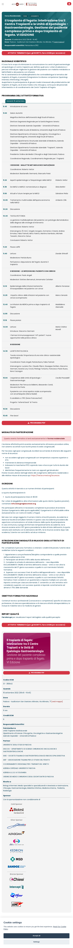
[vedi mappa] (59, 42)
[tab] (15, 101)
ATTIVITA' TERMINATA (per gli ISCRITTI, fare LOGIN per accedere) (36, 53)
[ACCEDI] (69, 3)
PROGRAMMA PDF (36, 423)
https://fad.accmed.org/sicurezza (45, 475)
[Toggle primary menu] (3, 4)
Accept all (36, 936)
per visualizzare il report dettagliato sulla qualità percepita (31, 617)
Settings (36, 942)
